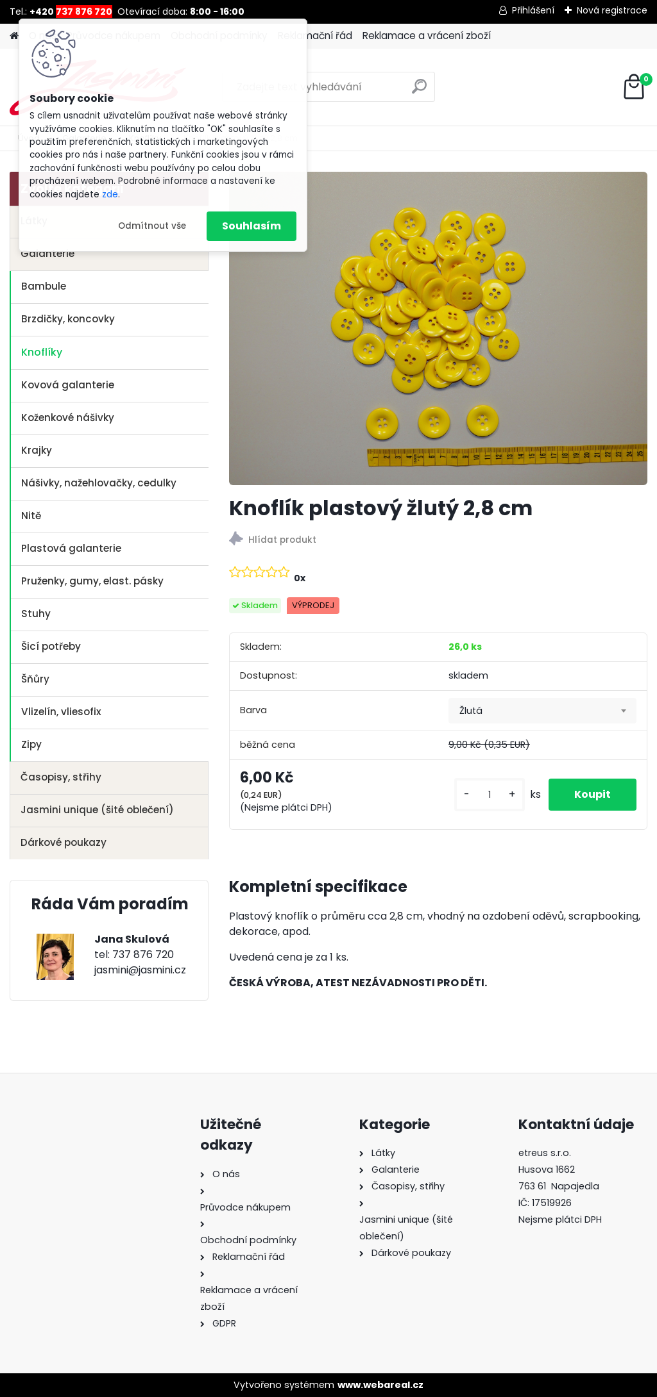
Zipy (31, 744)
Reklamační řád (315, 35)
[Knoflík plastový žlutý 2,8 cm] (438, 328)
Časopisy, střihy (61, 777)
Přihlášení (533, 10)
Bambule (43, 286)
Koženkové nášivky (67, 417)
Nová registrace (612, 10)
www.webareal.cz (380, 1384)
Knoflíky (41, 352)
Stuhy (36, 613)
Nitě (31, 515)
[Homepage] (14, 36)
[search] (419, 91)
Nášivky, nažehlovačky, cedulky (98, 483)
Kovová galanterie (67, 385)
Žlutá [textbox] (470, 710)
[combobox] (542, 710)
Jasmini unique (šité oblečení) (97, 809)
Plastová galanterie (71, 548)
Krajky (36, 450)
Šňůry (35, 679)
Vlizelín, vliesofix (61, 711)
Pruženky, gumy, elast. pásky (92, 581)
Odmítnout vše (152, 226)
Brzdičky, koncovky (68, 319)
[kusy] (489, 795)
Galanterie (47, 253)
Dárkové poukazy (64, 842)
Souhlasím (251, 226)
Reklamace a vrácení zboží (427, 35)
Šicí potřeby (51, 646)
